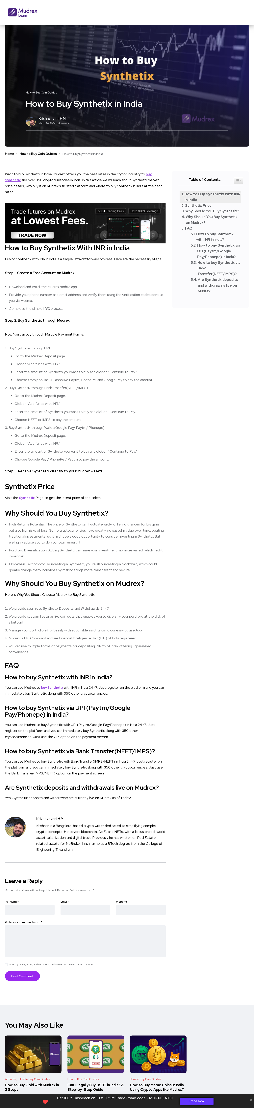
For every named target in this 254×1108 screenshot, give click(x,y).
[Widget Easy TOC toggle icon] (238, 180)
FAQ (188, 228)
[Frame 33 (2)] (85, 222)
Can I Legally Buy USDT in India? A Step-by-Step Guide (95, 1087)
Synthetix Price (198, 205)
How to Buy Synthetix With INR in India (212, 197)
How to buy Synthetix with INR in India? (215, 237)
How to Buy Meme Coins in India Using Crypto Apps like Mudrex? (157, 1087)
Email (65, 902)
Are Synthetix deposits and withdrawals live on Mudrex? (218, 285)
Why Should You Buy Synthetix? (212, 211)
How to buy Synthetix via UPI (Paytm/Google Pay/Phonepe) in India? (218, 251)
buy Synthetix (53, 687)
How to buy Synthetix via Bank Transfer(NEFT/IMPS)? (218, 268)
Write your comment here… (23, 922)
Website (121, 902)
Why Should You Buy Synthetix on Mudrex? (212, 220)
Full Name (12, 902)
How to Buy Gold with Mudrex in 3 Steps (32, 1087)
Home (9, 154)
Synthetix (27, 497)
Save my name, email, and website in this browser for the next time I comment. (52, 964)
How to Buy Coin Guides (38, 154)
